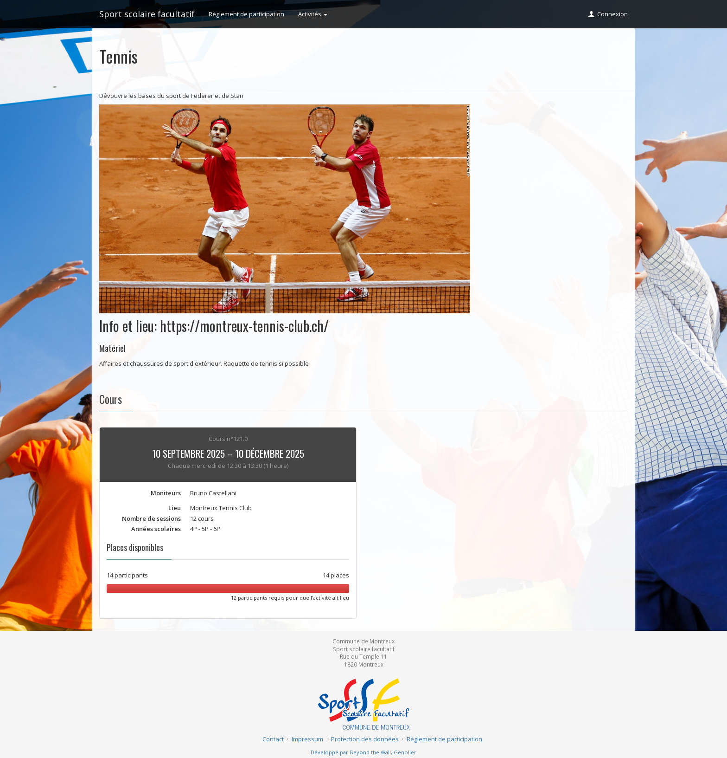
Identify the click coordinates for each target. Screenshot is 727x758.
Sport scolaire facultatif (147, 13)
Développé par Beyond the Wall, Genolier (363, 752)
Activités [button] (312, 14)
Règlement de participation (246, 14)
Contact (273, 739)
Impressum (307, 739)
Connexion (607, 14)
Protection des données (365, 739)
